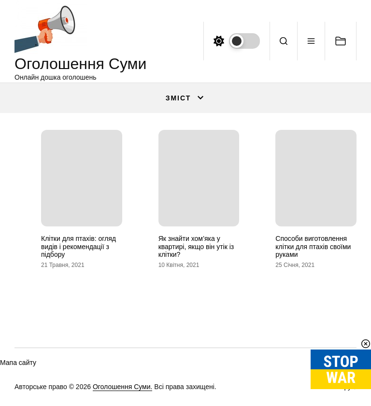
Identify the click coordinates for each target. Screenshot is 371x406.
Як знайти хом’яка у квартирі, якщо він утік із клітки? (196, 247)
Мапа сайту (18, 362)
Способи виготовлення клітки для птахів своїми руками (313, 247)
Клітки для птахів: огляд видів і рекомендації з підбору (78, 247)
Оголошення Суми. (123, 387)
